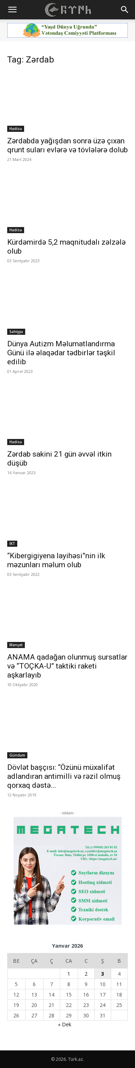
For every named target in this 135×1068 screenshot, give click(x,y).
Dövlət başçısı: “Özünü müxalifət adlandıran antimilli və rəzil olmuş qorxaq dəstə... (64, 776)
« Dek (64, 1024)
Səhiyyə (16, 331)
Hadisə (15, 128)
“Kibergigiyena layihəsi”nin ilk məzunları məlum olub (56, 560)
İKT (12, 543)
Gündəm (17, 755)
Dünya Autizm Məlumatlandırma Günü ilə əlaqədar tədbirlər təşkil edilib (61, 352)
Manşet (16, 644)
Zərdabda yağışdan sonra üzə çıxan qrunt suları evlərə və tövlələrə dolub (67, 145)
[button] (12, 9)
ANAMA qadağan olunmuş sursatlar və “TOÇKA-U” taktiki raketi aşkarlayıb (67, 666)
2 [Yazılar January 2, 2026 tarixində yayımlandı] (86, 973)
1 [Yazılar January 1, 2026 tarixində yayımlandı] (68, 973)
